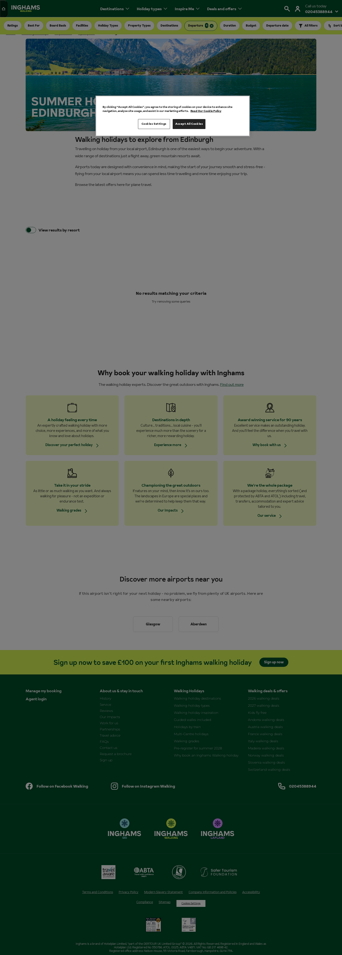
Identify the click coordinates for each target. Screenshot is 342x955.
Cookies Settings (154, 124)
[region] (172, 116)
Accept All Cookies (189, 124)
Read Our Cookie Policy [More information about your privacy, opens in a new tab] (205, 111)
